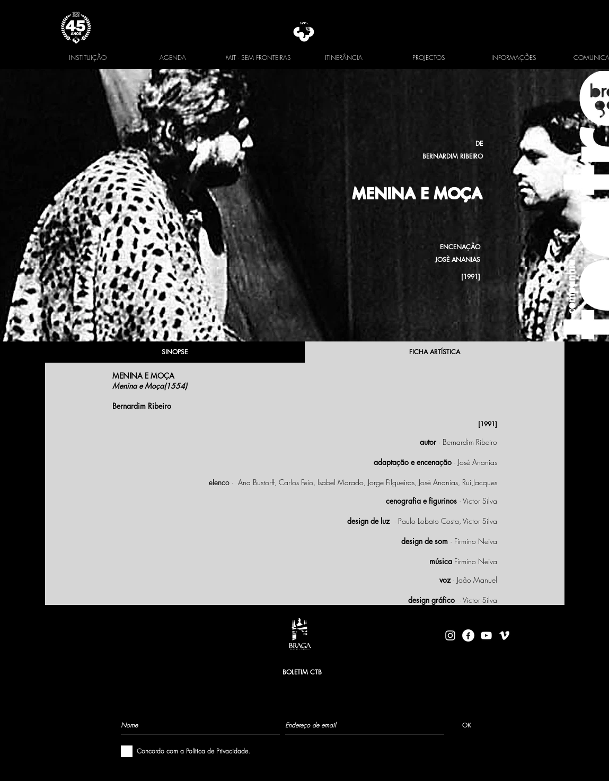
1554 (175, 386)
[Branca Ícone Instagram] (450, 635)
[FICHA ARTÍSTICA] (434, 352)
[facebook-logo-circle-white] (468, 635)
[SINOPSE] (175, 352)
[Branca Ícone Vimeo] (504, 635)
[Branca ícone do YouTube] (486, 635)
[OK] (466, 724)
